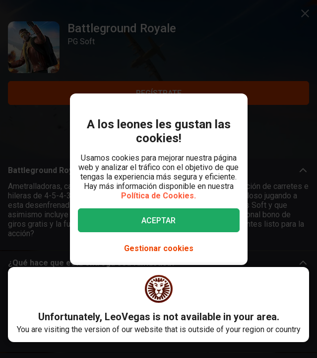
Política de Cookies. (158, 195)
